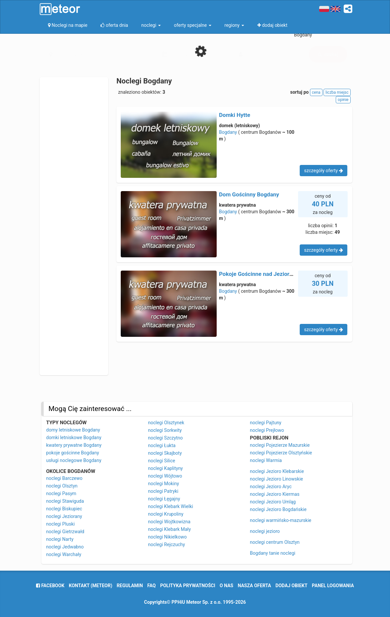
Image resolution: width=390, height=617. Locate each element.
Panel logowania (333, 585)
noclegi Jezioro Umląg (273, 501)
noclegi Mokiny (163, 483)
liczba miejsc (336, 92)
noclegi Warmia (266, 460)
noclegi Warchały (63, 554)
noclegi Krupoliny (166, 514)
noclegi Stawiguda (65, 501)
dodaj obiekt (292, 585)
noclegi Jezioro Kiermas (275, 494)
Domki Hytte (234, 115)
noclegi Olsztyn (62, 485)
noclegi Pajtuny (266, 422)
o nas (226, 585)
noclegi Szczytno (165, 437)
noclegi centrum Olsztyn (275, 542)
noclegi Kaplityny (165, 468)
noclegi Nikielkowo (167, 537)
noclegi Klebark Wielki (170, 506)
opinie (343, 99)
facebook (50, 585)
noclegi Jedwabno (65, 546)
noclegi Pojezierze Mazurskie (280, 445)
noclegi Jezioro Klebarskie (277, 471)
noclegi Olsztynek (166, 422)
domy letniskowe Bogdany (73, 430)
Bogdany (228, 132)
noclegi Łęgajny (164, 498)
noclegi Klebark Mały (169, 529)
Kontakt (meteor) (90, 585)
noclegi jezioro (265, 531)
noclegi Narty (60, 539)
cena (316, 92)
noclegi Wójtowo (165, 476)
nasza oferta (254, 585)
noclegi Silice (161, 460)
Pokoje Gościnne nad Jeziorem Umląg (267, 274)
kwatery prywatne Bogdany (74, 445)
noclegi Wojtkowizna (169, 521)
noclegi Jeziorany (64, 516)
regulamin (130, 585)
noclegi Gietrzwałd (65, 531)
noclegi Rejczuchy (166, 544)
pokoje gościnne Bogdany (72, 452)
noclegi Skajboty (165, 453)
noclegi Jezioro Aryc (271, 486)
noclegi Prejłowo (267, 430)
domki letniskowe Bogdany (74, 437)
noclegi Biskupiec (64, 508)
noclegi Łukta (162, 445)
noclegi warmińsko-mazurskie (281, 520)
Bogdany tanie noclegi (272, 553)
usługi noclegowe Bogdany (74, 460)
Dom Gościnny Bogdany (249, 194)
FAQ (151, 585)
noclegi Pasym (61, 493)
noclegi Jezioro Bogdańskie (278, 509)
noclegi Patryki (163, 491)
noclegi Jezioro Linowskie (276, 479)
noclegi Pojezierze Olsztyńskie (281, 452)
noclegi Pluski (60, 524)
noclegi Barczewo (64, 478)
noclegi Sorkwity (165, 430)
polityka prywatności (187, 585)
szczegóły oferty (323, 170)
